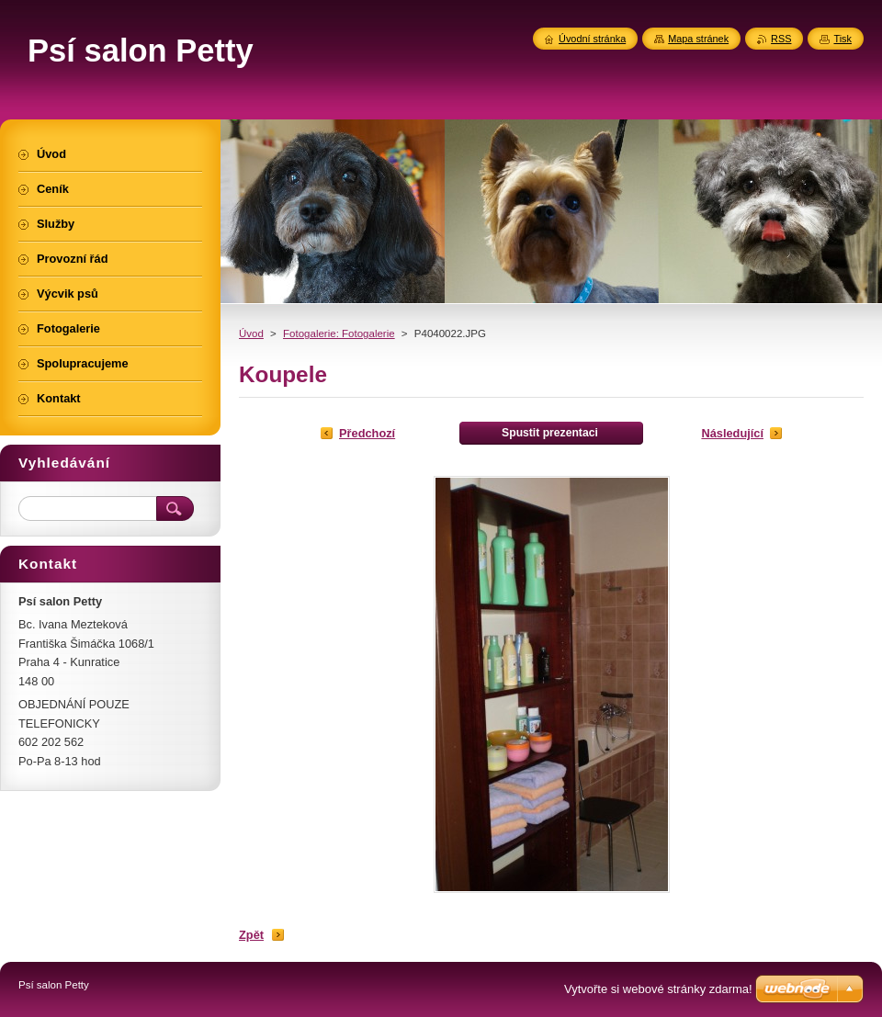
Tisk (842, 38)
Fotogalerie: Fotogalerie (339, 333)
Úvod (251, 333)
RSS (781, 38)
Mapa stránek (698, 38)
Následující (732, 433)
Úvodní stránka (592, 38)
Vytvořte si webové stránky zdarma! (658, 989)
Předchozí (367, 433)
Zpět (251, 935)
